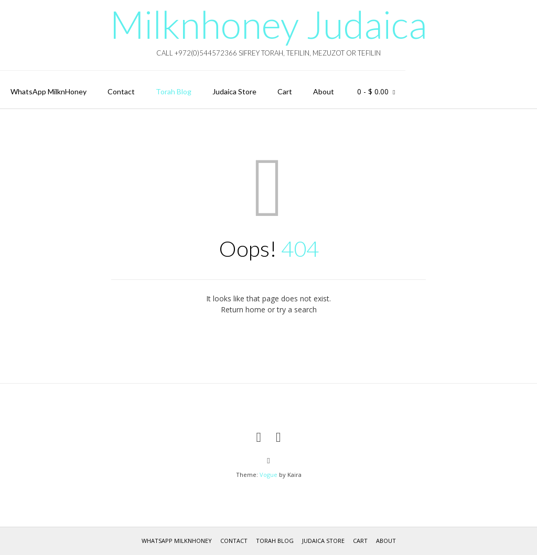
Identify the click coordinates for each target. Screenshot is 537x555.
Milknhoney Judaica (268, 24)
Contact (121, 91)
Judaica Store (234, 91)
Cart (284, 91)
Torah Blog (173, 91)
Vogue (268, 474)
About (323, 91)
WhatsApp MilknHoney (48, 91)
